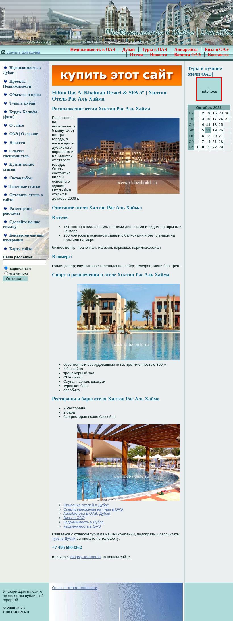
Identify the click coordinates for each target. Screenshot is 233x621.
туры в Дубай (64, 538)
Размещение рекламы (17, 211)
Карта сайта (18, 248)
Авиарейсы (185, 49)
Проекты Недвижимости (17, 83)
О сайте (14, 125)
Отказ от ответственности (74, 588)
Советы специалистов (16, 153)
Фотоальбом (18, 178)
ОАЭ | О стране (21, 133)
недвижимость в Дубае (83, 522)
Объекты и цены (22, 94)
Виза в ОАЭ (217, 49)
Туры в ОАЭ (154, 49)
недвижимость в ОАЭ (82, 526)
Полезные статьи (22, 186)
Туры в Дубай (19, 103)
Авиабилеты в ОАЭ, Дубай (86, 513)
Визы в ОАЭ (74, 518)
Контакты (218, 54)
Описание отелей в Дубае (86, 505)
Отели (136, 54)
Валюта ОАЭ (187, 54)
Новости (158, 54)
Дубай (128, 49)
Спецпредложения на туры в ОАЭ (93, 509)
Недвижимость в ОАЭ (92, 49)
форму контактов (85, 557)
